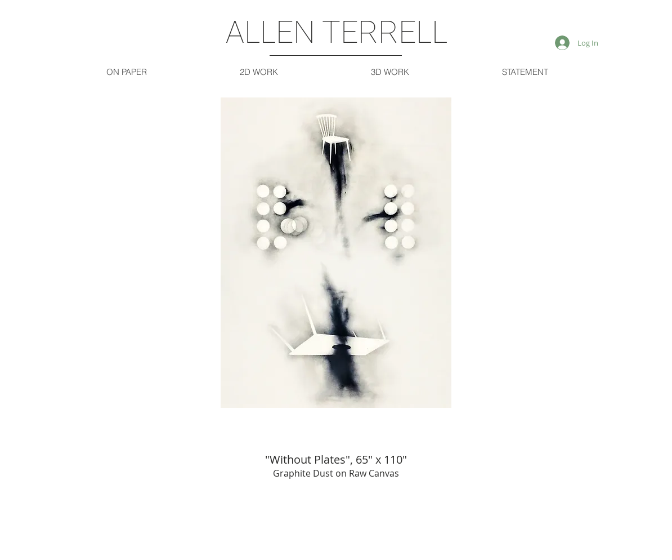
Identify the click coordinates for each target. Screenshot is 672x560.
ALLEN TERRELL (336, 32)
